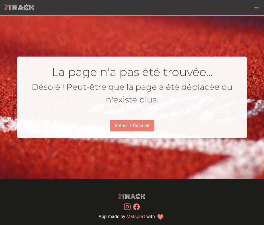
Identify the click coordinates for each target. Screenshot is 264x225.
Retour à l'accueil (132, 125)
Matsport (135, 216)
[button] (256, 7)
